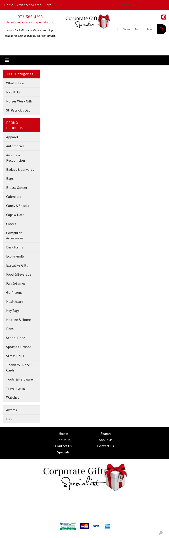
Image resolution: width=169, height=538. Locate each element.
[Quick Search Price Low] (139, 29)
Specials (63, 452)
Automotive (15, 146)
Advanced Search (29, 5)
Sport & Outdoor (18, 347)
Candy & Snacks (17, 205)
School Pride (15, 337)
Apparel (12, 137)
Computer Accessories (15, 235)
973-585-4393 (30, 16)
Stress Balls (15, 356)
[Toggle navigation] (6, 60)
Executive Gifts (17, 265)
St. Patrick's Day (18, 110)
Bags (10, 178)
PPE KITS (13, 92)
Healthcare (14, 301)
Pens (10, 328)
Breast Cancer (16, 187)
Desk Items (14, 247)
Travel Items (15, 388)
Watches (12, 397)
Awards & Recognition (15, 158)
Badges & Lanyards (20, 169)
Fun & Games (16, 283)
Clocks (11, 224)
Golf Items (14, 292)
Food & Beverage (18, 274)
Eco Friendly (15, 256)
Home (8, 5)
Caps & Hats (15, 214)
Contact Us (63, 446)
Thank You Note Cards (18, 367)
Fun (9, 419)
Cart (47, 5)
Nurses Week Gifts (19, 101)
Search (106, 433)
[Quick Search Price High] (151, 29)
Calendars (13, 196)
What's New (15, 83)
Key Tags (13, 310)
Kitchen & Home (18, 319)
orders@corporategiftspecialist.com (30, 22)
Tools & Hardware (19, 379)
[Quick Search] (125, 29)
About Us (63, 440)
